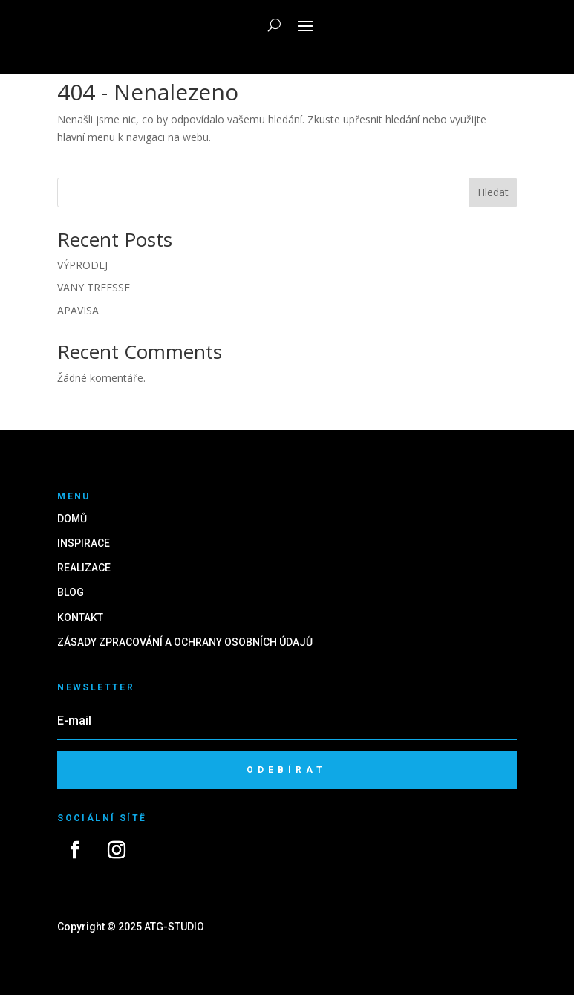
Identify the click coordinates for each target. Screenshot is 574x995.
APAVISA (78, 310)
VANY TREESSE (93, 287)
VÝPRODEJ (82, 265)
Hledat (493, 192)
